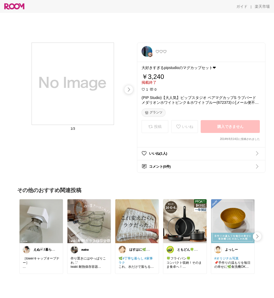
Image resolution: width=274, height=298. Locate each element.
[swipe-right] (128, 89)
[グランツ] (154, 112)
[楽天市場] (262, 6)
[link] (41, 221)
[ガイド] (242, 6)
